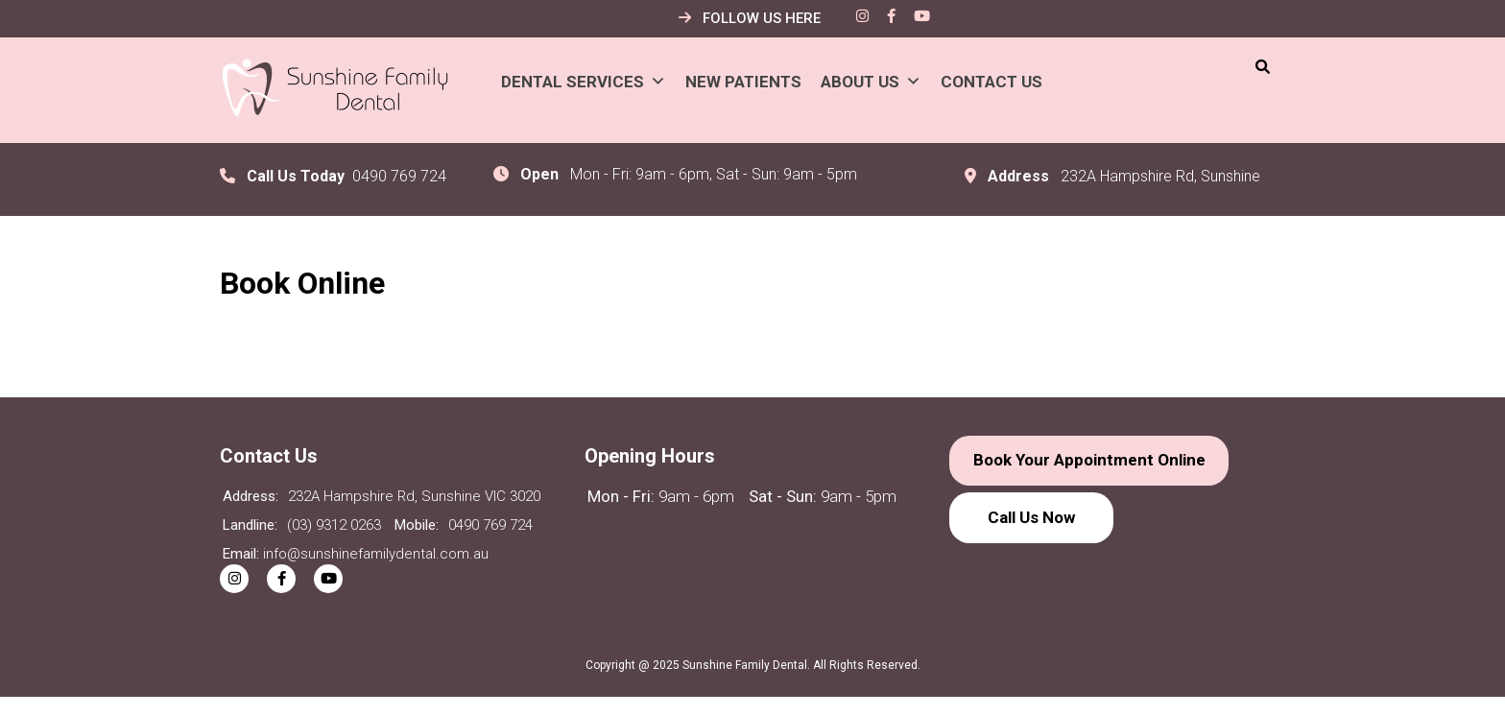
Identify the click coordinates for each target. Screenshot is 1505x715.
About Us (871, 81)
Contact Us (991, 81)
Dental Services (583, 81)
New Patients (743, 81)
